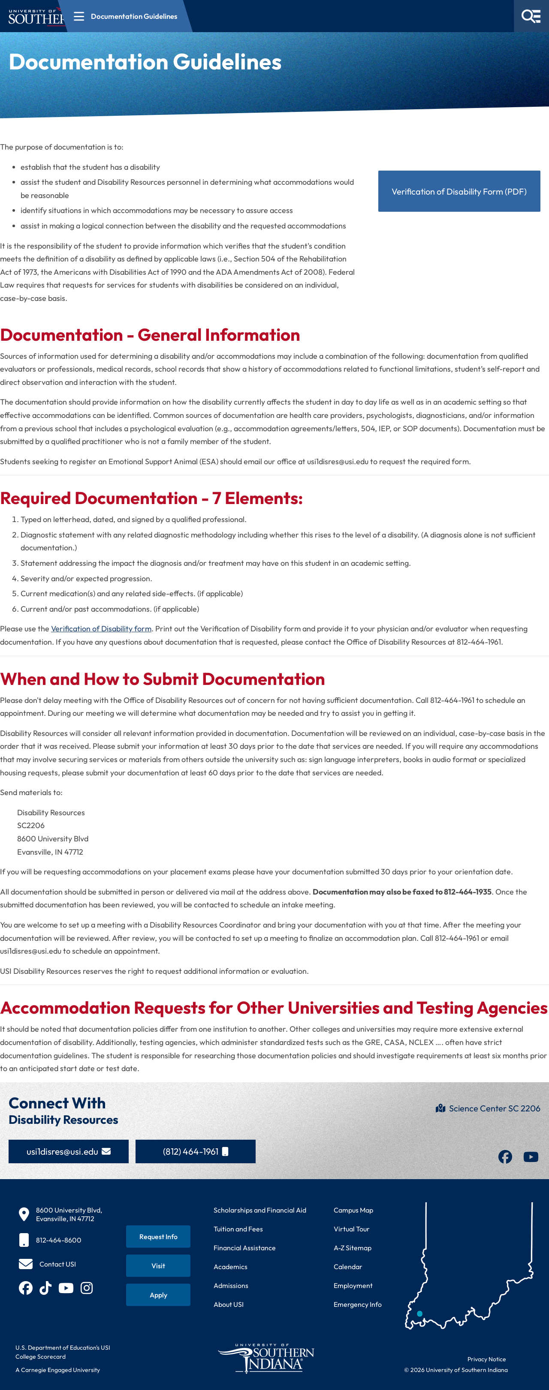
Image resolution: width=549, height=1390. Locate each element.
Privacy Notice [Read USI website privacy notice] (487, 1359)
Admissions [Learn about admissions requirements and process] (231, 1285)
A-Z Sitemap (352, 1247)
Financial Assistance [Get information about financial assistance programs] (245, 1247)
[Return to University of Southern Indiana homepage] (265, 1358)
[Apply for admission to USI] (158, 1295)
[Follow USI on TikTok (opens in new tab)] (45, 1288)
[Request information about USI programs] (158, 1236)
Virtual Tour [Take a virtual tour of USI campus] (352, 1229)
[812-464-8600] (60, 1240)
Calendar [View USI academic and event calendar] (348, 1266)
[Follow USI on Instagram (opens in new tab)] (86, 1288)
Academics (230, 1266)
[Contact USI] (47, 1264)
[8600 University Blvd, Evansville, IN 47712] (60, 1214)
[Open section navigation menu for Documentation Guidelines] (210, 16)
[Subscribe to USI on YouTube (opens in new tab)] (66, 1288)
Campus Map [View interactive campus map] (353, 1210)
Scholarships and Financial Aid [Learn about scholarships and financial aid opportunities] (260, 1210)
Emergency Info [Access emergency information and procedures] (358, 1304)
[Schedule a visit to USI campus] (158, 1266)
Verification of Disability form (101, 628)
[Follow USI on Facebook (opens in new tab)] (25, 1288)
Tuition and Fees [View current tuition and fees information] (238, 1229)
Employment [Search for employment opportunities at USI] (353, 1285)
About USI (229, 1304)
